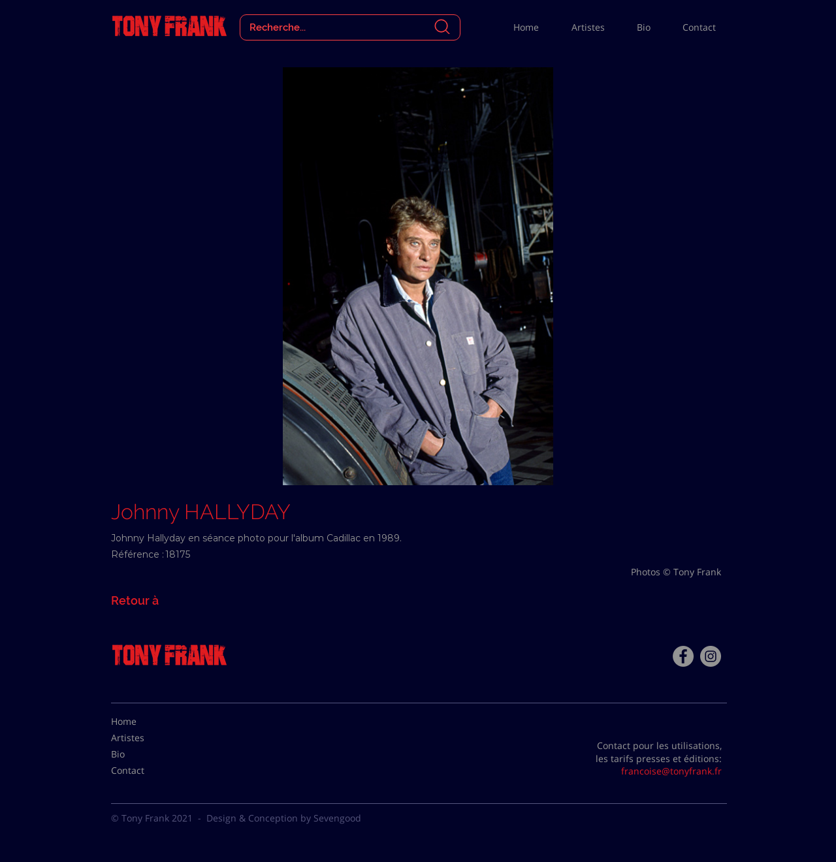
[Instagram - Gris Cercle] (710, 656)
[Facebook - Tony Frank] (683, 656)
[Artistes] (143, 738)
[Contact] (143, 770)
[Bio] (143, 754)
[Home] (143, 721)
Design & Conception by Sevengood (283, 818)
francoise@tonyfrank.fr (671, 771)
